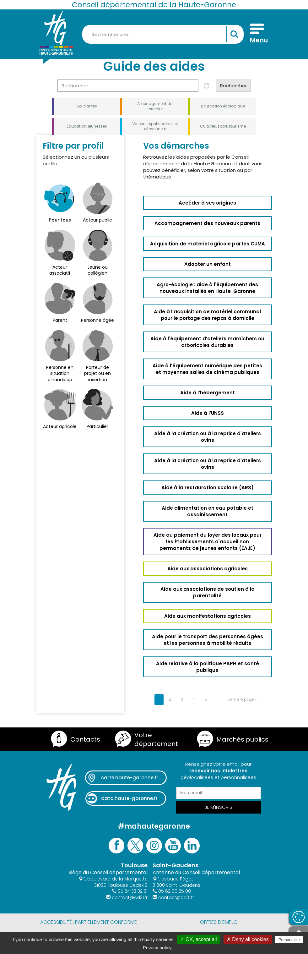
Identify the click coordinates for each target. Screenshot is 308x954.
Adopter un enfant (207, 264)
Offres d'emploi (219, 922)
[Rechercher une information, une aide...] (162, 34)
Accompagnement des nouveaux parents (207, 223)
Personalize (289, 939)
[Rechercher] (127, 86)
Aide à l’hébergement (207, 392)
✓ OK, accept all (198, 939)
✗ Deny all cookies (248, 939)
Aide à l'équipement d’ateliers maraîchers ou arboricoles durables (207, 341)
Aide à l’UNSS (207, 413)
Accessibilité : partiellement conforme (88, 922)
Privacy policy (157, 947)
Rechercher (233, 85)
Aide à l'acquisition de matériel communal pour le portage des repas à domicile (207, 314)
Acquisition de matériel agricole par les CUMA (207, 243)
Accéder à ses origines (207, 203)
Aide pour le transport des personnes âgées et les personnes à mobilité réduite (207, 639)
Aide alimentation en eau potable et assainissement (207, 511)
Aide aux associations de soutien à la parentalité (207, 592)
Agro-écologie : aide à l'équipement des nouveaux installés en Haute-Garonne (207, 287)
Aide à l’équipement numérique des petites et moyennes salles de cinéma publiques (207, 369)
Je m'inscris (218, 807)
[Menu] (257, 34)
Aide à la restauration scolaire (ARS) (207, 487)
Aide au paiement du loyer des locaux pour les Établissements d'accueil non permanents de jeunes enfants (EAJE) (208, 541)
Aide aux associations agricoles (207, 568)
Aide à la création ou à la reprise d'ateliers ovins (207, 436)
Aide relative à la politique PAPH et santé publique (207, 666)
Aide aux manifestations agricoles (207, 616)
